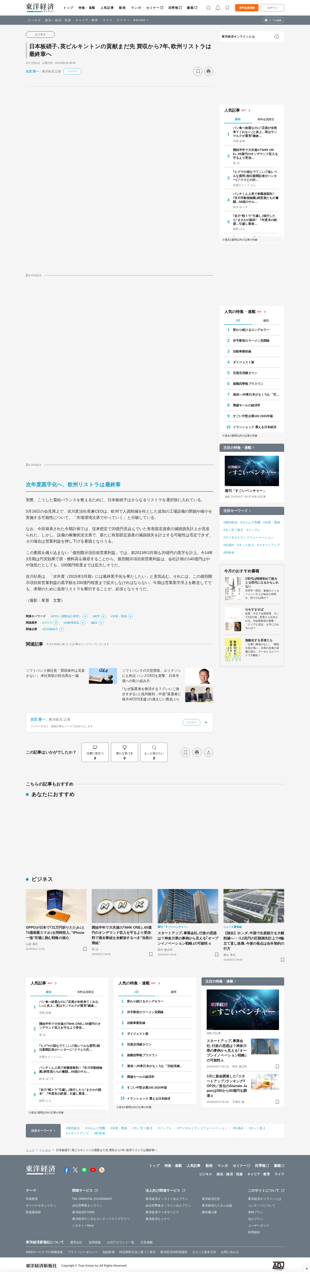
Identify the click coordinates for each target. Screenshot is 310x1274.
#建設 (94, 622)
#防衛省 (228, 552)
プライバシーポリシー (83, 1252)
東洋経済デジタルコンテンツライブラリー (101, 1219)
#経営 (96, 616)
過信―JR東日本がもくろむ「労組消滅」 (256, 394)
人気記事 (107, 7)
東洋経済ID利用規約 (174, 1252)
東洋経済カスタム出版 (217, 1205)
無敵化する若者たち (259, 640)
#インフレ (253, 530)
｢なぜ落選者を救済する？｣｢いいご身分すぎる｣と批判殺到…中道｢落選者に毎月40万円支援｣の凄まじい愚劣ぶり (151, 694)
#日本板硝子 (50, 629)
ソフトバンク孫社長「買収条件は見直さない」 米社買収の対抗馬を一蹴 (55, 673)
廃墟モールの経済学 (246, 405)
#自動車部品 (71, 622)
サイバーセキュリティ (41, 1205)
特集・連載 (87, 7)
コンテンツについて (261, 1205)
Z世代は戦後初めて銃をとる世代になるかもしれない (262, 582)
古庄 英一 (32, 71)
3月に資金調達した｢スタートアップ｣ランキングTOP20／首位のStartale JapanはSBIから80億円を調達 (227, 1085)
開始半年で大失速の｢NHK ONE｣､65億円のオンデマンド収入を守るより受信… (255, 153)
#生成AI (228, 545)
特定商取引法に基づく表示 (137, 1252)
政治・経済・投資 (58, 20)
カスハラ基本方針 (204, 1252)
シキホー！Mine (83, 1225)
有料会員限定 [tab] (265, 119)
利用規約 (254, 1232)
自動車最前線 (242, 351)
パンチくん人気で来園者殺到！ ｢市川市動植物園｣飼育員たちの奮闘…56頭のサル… (256, 197)
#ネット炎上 (245, 545)
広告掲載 (147, 1242)
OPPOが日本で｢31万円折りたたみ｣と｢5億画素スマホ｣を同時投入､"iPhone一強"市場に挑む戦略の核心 (55, 933)
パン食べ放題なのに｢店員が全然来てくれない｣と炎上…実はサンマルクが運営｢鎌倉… (255, 131)
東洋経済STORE (83, 1212)
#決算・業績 (119, 616)
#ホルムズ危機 (250, 522)
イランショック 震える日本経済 (254, 427)
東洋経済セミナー (158, 1219)
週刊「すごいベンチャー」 (245, 491)
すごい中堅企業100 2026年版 (253, 416)
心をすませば (254, 609)
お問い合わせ (230, 1252)
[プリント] (208, 71)
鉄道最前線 (33, 1212)
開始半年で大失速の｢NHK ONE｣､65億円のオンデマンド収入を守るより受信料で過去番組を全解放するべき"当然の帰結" (122, 935)
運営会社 (76, 1242)
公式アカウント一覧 (120, 1242)
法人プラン (255, 1219)
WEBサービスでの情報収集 (44, 1252)
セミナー (153, 7)
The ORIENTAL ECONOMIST (92, 1198)
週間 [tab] (266, 320)
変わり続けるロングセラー (251, 330)
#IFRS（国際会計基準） (66, 616)
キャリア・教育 (87, 20)
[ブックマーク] (197, 71)
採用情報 (95, 1242)
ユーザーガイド (258, 1225)
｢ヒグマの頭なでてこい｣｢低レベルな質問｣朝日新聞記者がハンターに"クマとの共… (255, 175)
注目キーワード (235, 511)
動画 (122, 7)
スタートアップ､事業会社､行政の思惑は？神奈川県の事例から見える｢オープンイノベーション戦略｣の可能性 (188, 938)
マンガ (136, 7)
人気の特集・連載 (240, 312)
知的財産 (108, 1252)
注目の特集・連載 (237, 447)
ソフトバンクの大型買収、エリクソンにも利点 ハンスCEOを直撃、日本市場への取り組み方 (151, 676)
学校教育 (32, 1198)
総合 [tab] (238, 119)
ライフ (107, 20)
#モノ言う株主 (233, 530)
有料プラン (255, 1212)
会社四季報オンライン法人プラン (168, 1205)
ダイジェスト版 (243, 362)
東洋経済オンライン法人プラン (167, 1198)
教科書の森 (209, 1212)
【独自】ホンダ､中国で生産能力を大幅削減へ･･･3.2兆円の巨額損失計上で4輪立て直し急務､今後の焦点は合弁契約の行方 (253, 940)
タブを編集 (275, 20)
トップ (68, 7)
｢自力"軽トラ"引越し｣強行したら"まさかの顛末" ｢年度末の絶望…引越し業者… (255, 219)
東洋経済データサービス (162, 1212)
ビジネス (34, 20)
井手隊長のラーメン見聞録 (251, 340)
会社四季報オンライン (87, 1205)
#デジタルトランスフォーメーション (248, 537)
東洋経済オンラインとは (238, 36)
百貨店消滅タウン (245, 373)
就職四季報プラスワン (248, 383)
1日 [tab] (238, 320)
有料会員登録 (247, 7)
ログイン (272, 7)
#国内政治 (230, 522)
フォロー (72, 71)
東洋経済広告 (211, 1198)
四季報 (173, 7)
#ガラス (47, 622)
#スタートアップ (268, 545)
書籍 (190, 7)
